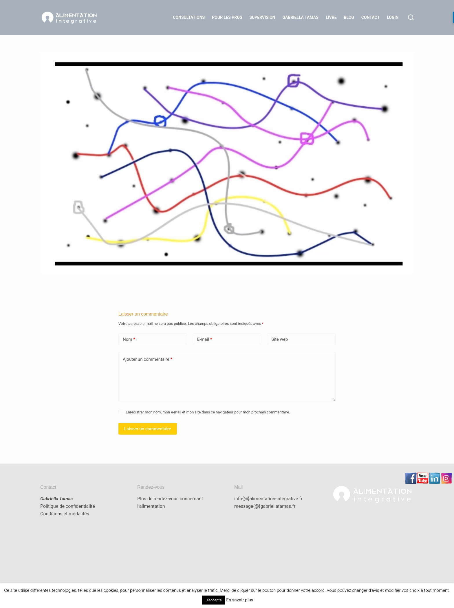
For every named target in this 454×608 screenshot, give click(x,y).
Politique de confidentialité (67, 506)
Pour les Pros (227, 17)
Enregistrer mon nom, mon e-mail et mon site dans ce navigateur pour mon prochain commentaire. (208, 412)
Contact (370, 17)
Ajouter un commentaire (147, 359)
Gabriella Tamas (300, 17)
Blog (349, 17)
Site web (279, 339)
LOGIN (392, 17)
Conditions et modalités (64, 514)
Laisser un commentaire (147, 428)
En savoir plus (239, 599)
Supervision (262, 17)
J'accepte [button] (213, 600)
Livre (331, 17)
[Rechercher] (411, 17)
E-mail (204, 339)
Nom (129, 339)
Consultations (189, 17)
